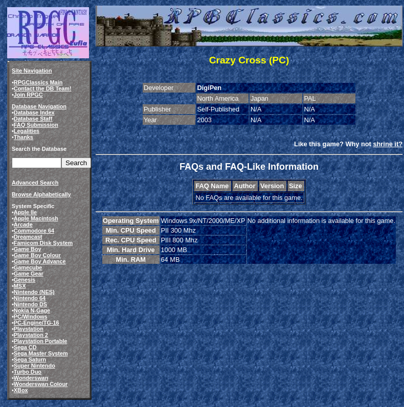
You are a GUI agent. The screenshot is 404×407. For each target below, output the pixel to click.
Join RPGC (28, 95)
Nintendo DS (30, 304)
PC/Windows (31, 316)
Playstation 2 (31, 335)
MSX (20, 286)
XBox (21, 390)
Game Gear (28, 273)
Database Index (34, 112)
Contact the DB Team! (43, 88)
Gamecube (28, 267)
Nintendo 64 (30, 298)
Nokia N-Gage (32, 310)
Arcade (23, 224)
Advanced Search (35, 182)
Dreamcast (28, 237)
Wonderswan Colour (41, 384)
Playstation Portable (41, 341)
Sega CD (25, 347)
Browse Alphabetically (41, 194)
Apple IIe (25, 212)
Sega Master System (41, 353)
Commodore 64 (34, 231)
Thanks (23, 137)
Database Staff (33, 119)
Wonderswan (31, 378)
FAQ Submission (36, 125)
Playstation (28, 329)
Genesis (24, 280)
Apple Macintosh (36, 218)
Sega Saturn (30, 359)
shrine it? (387, 144)
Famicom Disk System (43, 243)
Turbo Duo (27, 372)
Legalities (26, 131)
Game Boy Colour (37, 255)
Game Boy (27, 249)
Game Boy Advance (40, 261)
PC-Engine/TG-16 (36, 323)
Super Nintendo (34, 366)
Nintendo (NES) (34, 292)
